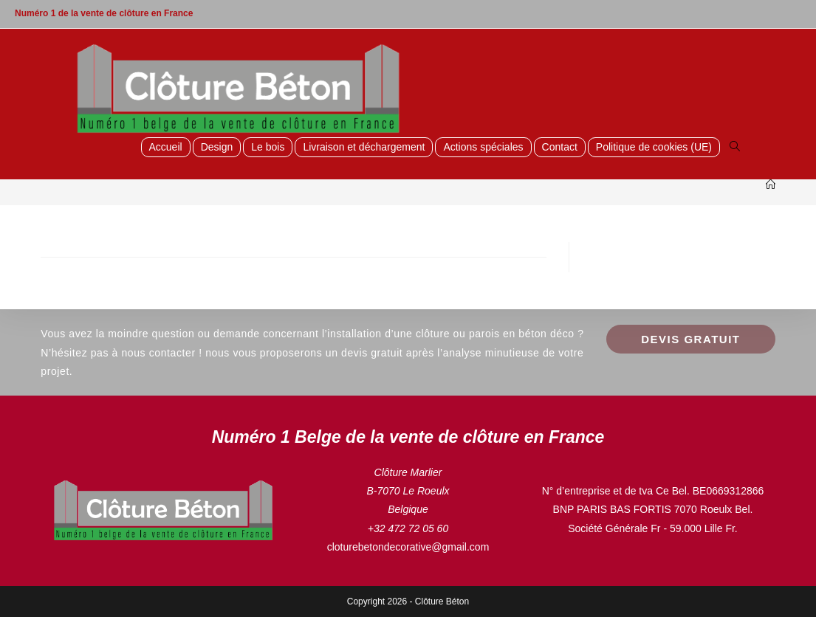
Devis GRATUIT (690, 339)
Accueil (165, 147)
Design (217, 147)
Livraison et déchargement (364, 147)
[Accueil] (770, 184)
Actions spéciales (483, 147)
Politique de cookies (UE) (654, 147)
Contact (559, 147)
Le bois (267, 147)
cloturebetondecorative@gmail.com (408, 547)
